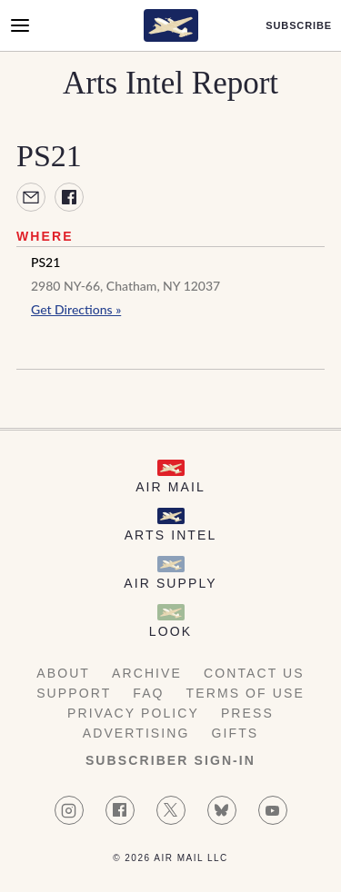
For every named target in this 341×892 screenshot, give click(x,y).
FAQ (148, 693)
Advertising (136, 733)
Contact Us (254, 673)
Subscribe (299, 26)
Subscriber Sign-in (170, 760)
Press (247, 713)
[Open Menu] (20, 25)
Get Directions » (76, 309)
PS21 (45, 262)
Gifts (235, 733)
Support (73, 693)
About (63, 673)
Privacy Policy (133, 713)
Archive (147, 673)
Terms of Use (245, 693)
